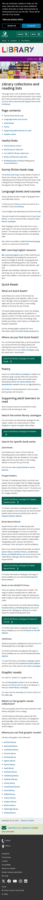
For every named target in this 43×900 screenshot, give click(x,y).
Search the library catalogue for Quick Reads (19, 359)
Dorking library (10, 757)
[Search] (23, 34)
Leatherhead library (12, 787)
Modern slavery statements (12, 872)
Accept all (31, 26)
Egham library (9, 761)
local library (19, 206)
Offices (7, 846)
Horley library (9, 783)
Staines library (10, 798)
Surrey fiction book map (13, 116)
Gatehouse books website (29, 663)
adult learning (27, 241)
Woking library (24, 608)
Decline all (12, 26)
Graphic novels (10, 134)
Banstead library (10, 746)
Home (4, 40)
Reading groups (10, 161)
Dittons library (10, 753)
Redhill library (16, 554)
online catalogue (27, 350)
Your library (25, 40)
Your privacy (6, 857)
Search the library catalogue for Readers (20, 431)
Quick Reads (9, 123)
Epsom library (7, 552)
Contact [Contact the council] (7, 840)
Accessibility (6, 865)
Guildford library (10, 779)
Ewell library (9, 768)
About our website (8, 868)
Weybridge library (11, 809)
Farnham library (20, 552)
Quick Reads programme (28, 331)
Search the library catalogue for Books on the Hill (20, 620)
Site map (5, 876)
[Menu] (36, 34)
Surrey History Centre (12, 146)
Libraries (14, 40)
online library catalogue (19, 374)
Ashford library (10, 742)
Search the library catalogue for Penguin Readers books (20, 500)
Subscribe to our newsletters (19, 828)
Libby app (8, 695)
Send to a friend (27, 820)
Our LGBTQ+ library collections (16, 153)
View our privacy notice (13, 19)
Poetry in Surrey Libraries (15, 389)
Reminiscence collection (13, 149)
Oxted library (9, 790)
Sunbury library (10, 802)
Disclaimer (6, 853)
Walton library (10, 805)
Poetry (6, 127)
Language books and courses (15, 119)
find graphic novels (15, 682)
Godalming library (11, 776)
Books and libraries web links (15, 157)
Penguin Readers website (12, 516)
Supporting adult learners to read (17, 130)
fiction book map (12, 175)
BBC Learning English (10, 255)
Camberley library (11, 750)
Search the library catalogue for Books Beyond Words (19, 566)
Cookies (5, 861)
